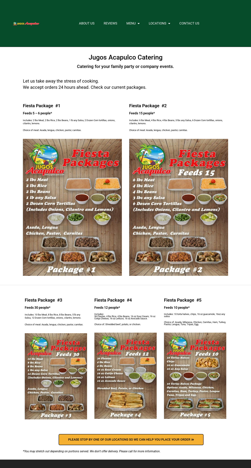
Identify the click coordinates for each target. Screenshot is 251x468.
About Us (87, 23)
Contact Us (189, 23)
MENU (133, 23)
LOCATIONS (159, 23)
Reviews (110, 23)
